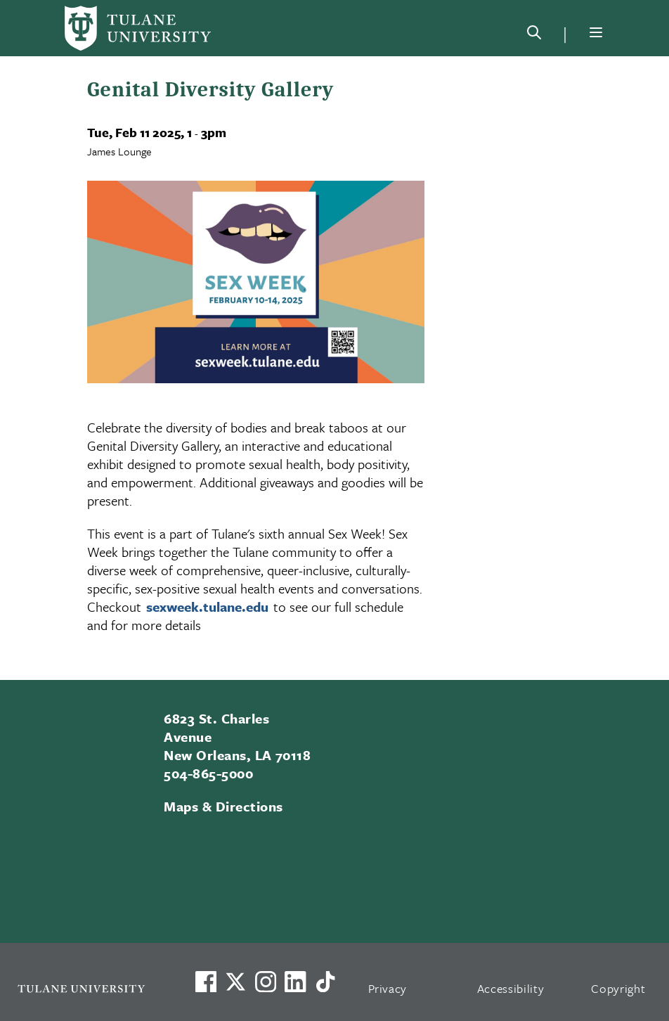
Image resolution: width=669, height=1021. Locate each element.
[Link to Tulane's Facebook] (265, 981)
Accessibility (511, 988)
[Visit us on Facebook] (205, 981)
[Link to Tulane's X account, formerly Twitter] (235, 981)
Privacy (388, 988)
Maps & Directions (223, 806)
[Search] (534, 35)
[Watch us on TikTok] (325, 981)
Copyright (618, 988)
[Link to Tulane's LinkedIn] (295, 981)
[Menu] (595, 32)
